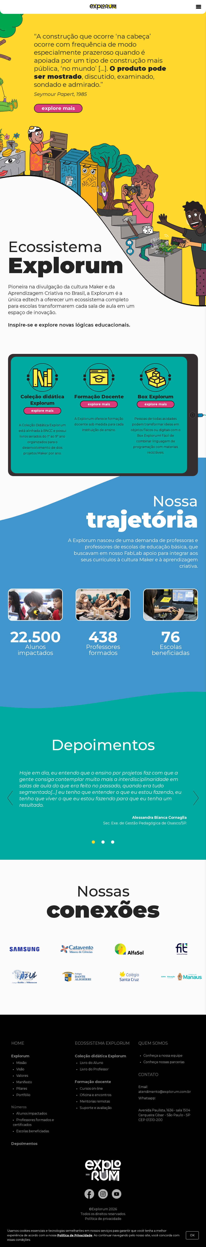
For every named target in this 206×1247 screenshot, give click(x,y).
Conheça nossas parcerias (163, 1062)
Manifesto (24, 1082)
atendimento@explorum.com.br (164, 1092)
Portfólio (23, 1095)
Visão (20, 1069)
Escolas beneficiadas (32, 1131)
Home (17, 1043)
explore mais (58, 108)
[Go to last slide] (10, 798)
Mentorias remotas (95, 1101)
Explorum (20, 1056)
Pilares (21, 1088)
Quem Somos (153, 1043)
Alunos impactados (31, 1113)
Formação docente (93, 1082)
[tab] (93, 842)
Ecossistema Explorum (102, 1043)
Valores (22, 1076)
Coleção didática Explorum (100, 1056)
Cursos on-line (91, 1088)
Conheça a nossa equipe (162, 1055)
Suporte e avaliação (96, 1108)
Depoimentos (24, 1143)
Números (18, 1107)
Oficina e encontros (95, 1095)
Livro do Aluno (91, 1063)
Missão (21, 1063)
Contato (148, 1074)
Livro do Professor (94, 1069)
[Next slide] (196, 798)
